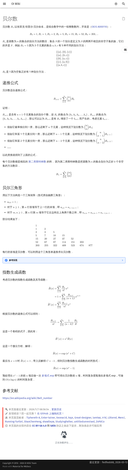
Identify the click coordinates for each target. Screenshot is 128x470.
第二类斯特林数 (37, 161)
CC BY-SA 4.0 (39, 425)
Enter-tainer (48, 417)
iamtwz (97, 417)
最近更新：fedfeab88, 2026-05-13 (108, 462)
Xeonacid (61, 417)
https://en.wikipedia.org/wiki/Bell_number (27, 398)
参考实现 (13, 260)
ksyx (70, 417)
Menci (121, 417)
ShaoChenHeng (32, 421)
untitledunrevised (84, 421)
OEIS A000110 (99, 26)
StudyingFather (64, 421)
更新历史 (57, 409)
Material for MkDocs (22, 466)
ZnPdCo (100, 421)
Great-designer (82, 417)
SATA (53, 425)
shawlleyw (48, 421)
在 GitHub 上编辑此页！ (50, 413)
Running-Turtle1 (14, 421)
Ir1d (104, 417)
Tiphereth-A (33, 417)
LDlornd (112, 417)
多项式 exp (48, 375)
